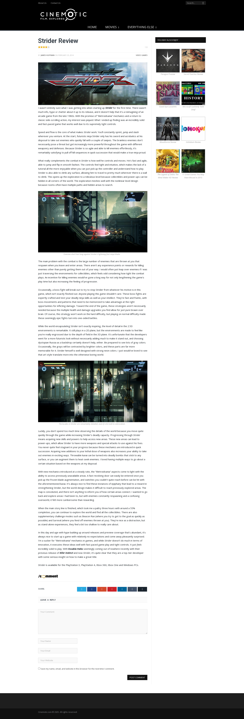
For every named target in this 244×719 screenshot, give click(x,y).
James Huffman (47, 55)
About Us (42, 3)
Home (92, 27)
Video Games (141, 55)
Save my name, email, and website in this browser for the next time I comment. (77, 668)
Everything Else (141, 27)
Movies (111, 27)
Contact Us (55, 3)
